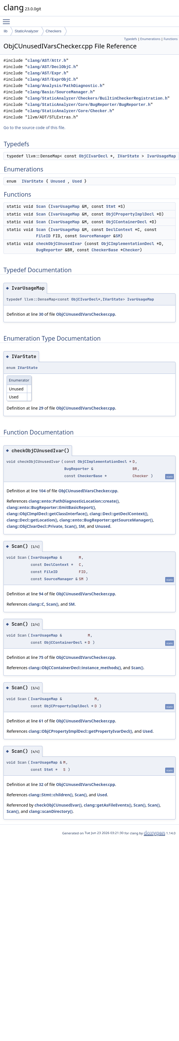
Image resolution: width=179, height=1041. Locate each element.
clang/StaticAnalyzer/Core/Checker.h (70, 111)
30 (41, 314)
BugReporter (49, 249)
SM (118, 235)
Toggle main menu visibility (8, 19)
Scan (41, 206)
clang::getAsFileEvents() (107, 805)
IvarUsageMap (161, 156)
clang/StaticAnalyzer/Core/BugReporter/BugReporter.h (89, 104)
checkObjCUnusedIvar (59, 243)
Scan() (71, 526)
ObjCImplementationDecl (127, 243)
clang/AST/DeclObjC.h (52, 67)
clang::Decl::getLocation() (32, 520)
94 (41, 593)
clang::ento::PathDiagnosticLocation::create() (73, 501)
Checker (131, 249)
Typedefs (130, 39)
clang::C (36, 604)
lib (5, 31)
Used (77, 181)
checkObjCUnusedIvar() (57, 805)
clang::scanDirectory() (51, 811)
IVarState (128, 156)
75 (41, 657)
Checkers (53, 31)
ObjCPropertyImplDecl (130, 214)
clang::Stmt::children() (50, 794)
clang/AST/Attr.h (47, 60)
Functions (171, 39)
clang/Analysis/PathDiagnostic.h (65, 85)
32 (41, 784)
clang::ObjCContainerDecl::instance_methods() (74, 667)
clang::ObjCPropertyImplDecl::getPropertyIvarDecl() (80, 731)
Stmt (111, 206)
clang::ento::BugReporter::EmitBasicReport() (51, 507)
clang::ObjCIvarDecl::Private (35, 526)
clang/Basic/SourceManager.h (60, 92)
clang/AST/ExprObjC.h (52, 79)
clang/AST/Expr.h (47, 73)
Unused (57, 181)
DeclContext (119, 229)
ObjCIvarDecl (93, 156)
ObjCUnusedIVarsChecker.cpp (85, 314)
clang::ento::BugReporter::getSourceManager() (106, 520)
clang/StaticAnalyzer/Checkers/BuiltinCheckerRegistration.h (97, 98)
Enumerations (150, 39)
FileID (43, 235)
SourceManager (95, 235)
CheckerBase (105, 249)
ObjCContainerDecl (126, 221)
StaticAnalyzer (26, 31)
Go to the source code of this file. (34, 127)
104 (42, 490)
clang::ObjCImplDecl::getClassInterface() (47, 513)
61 (41, 721)
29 (41, 408)
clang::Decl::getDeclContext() (118, 513)
